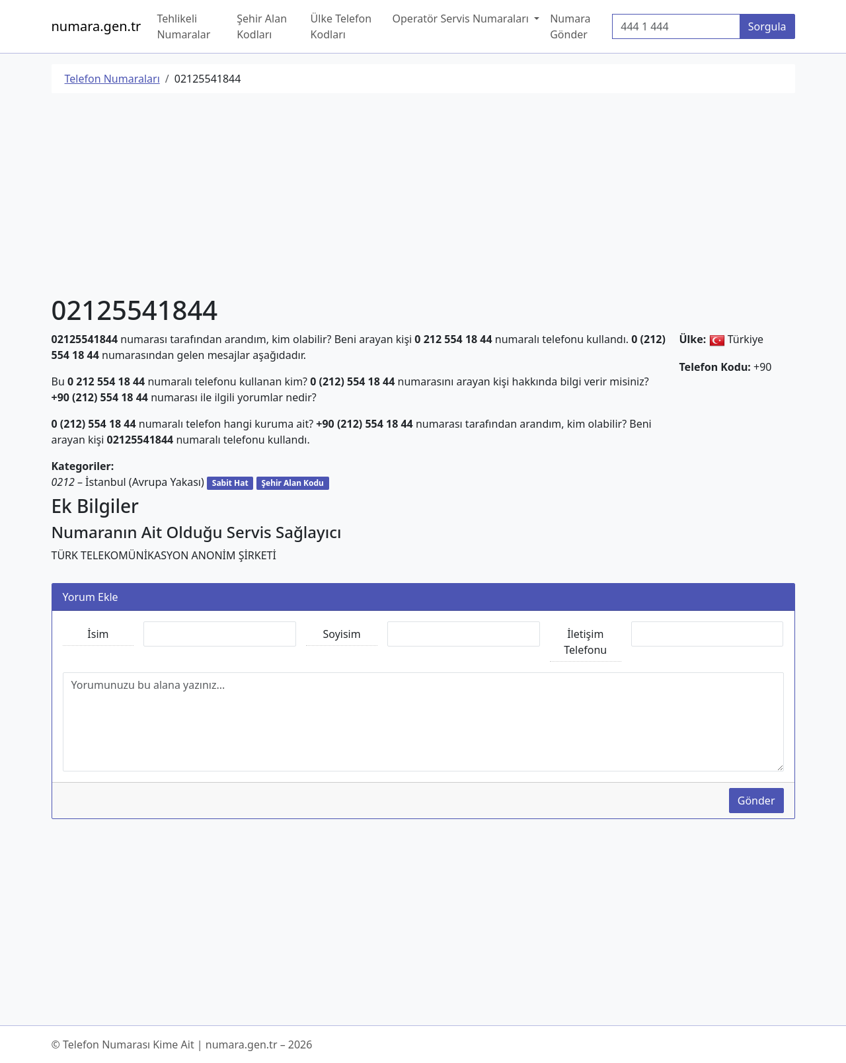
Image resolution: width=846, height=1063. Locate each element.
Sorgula (767, 26)
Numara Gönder (570, 26)
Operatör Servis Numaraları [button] (462, 18)
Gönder (756, 800)
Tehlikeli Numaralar (183, 26)
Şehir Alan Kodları (262, 26)
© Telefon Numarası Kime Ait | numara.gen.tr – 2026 (182, 1044)
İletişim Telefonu (585, 642)
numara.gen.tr (96, 26)
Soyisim (342, 634)
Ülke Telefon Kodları (341, 26)
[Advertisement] (423, 196)
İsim (97, 634)
